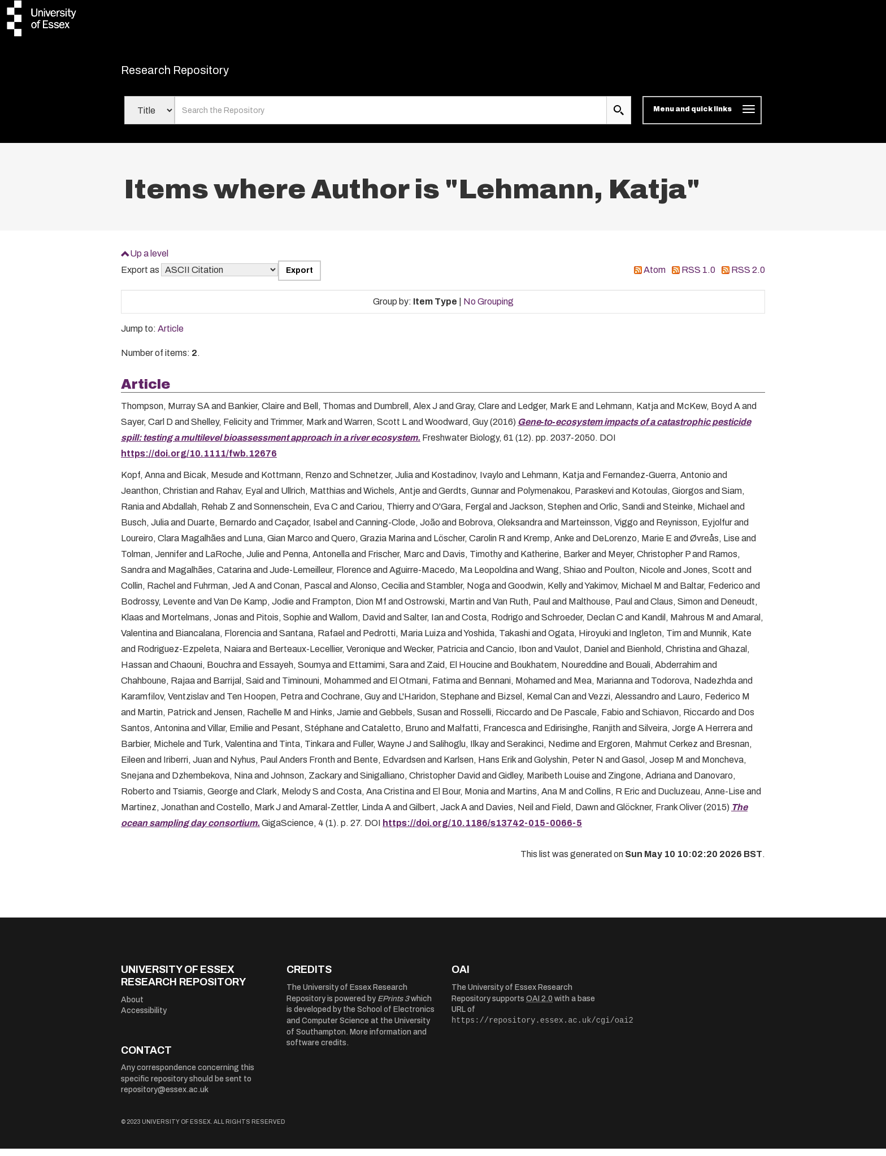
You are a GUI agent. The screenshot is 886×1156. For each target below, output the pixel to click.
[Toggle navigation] (702, 117)
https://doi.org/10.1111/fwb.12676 (199, 460)
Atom (655, 277)
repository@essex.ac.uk (165, 1097)
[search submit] (618, 117)
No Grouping (488, 308)
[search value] (391, 117)
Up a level (149, 260)
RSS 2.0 (748, 277)
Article (171, 336)
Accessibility (144, 1018)
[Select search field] (149, 117)
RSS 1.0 (698, 277)
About (132, 1006)
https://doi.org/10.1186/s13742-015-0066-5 (482, 830)
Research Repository (200, 73)
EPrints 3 (393, 1005)
